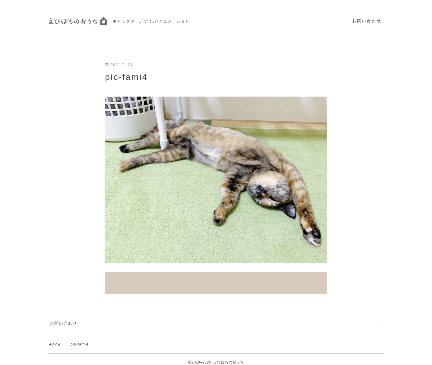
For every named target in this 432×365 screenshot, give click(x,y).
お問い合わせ (366, 21)
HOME (55, 338)
